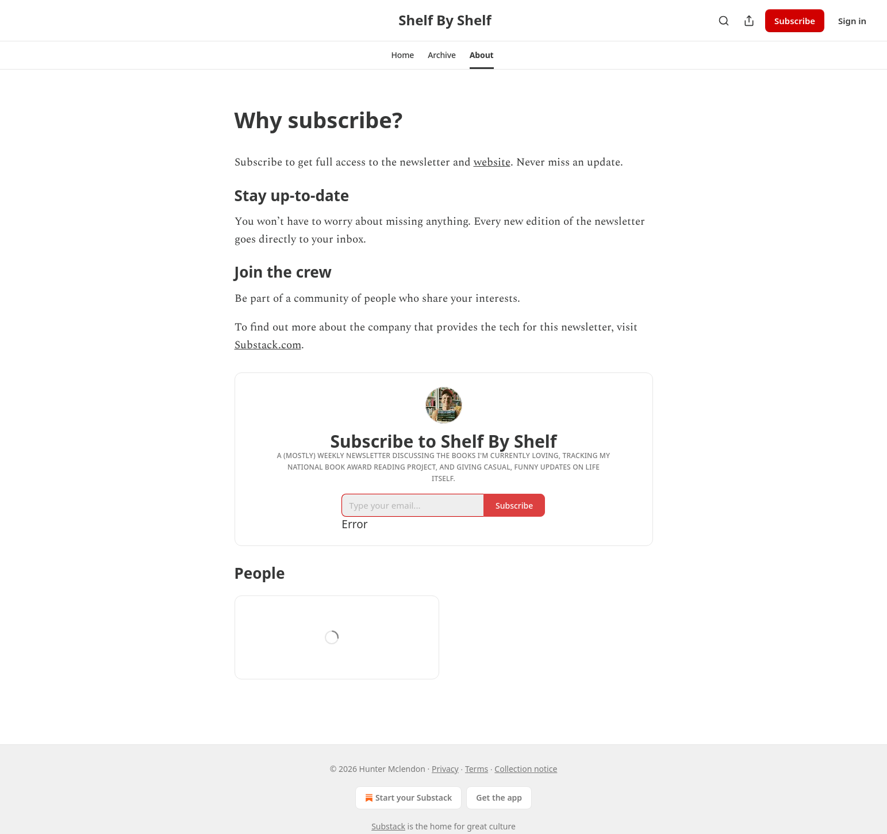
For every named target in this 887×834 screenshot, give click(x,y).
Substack (388, 826)
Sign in (852, 20)
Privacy (445, 768)
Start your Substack (407, 797)
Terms (476, 768)
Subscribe (794, 20)
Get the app (499, 797)
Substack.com (268, 345)
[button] (402, 55)
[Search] (723, 20)
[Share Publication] (749, 20)
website (492, 162)
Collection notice (525, 768)
